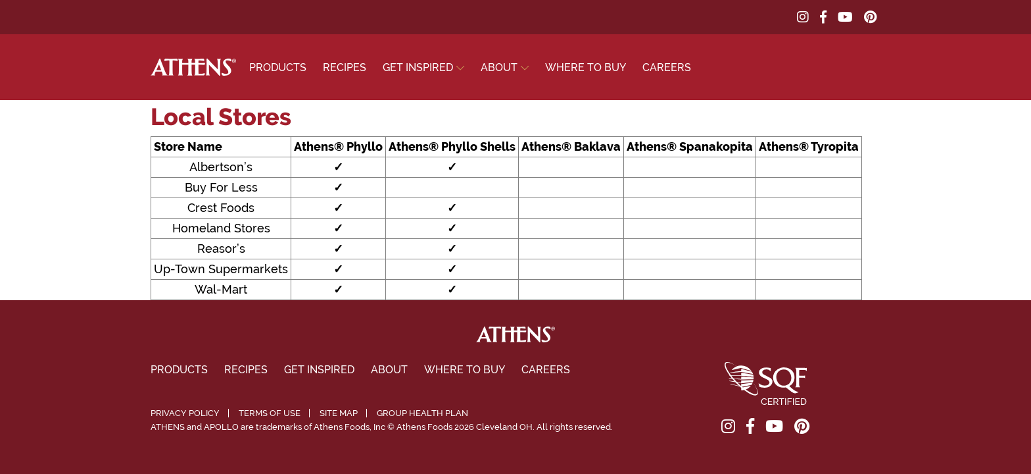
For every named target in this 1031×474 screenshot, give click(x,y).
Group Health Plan (422, 413)
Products (277, 67)
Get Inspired (418, 67)
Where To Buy (585, 67)
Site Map (339, 413)
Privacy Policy (185, 413)
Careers (666, 67)
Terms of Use (269, 413)
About (499, 67)
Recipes (344, 67)
